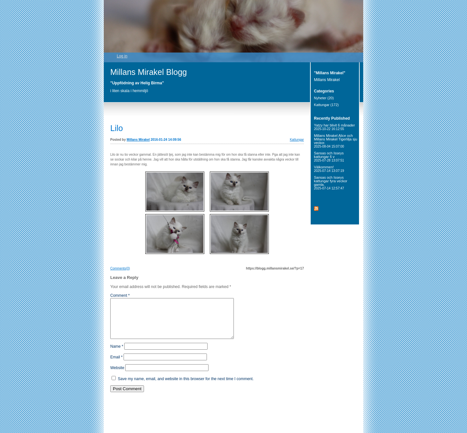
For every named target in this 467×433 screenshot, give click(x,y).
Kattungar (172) (326, 105)
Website (117, 375)
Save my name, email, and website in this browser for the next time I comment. (186, 386)
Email (116, 365)
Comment (120, 295)
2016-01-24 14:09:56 (166, 139)
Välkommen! (329, 169)
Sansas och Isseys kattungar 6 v (329, 156)
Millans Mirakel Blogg (148, 72)
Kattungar (297, 139)
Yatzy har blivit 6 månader (334, 127)
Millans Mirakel (138, 139)
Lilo (116, 128)
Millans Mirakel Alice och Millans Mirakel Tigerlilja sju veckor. (335, 141)
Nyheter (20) (324, 98)
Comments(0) (120, 268)
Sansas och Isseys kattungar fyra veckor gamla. (330, 182)
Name (116, 354)
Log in (122, 56)
